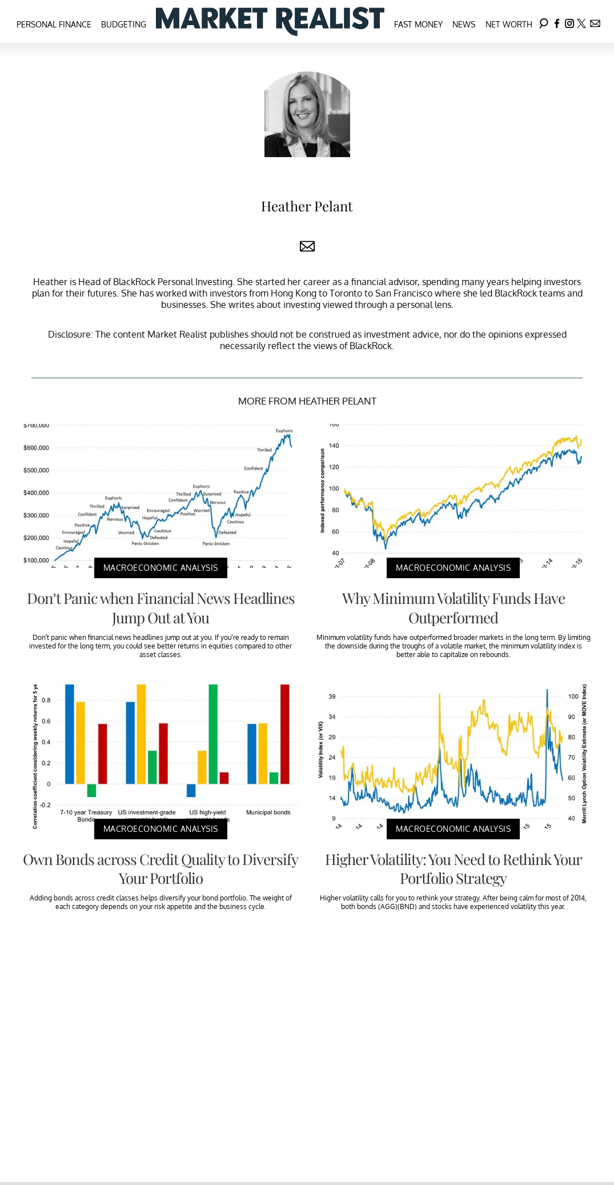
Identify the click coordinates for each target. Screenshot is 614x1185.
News (463, 24)
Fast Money (418, 24)
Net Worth (508, 24)
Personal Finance (54, 24)
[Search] (544, 21)
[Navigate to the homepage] (270, 21)
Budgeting (123, 24)
